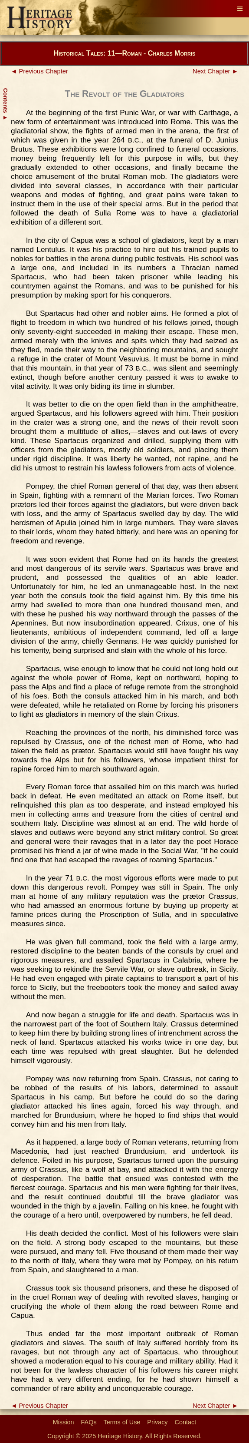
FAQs (89, 1422)
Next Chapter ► (215, 71)
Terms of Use (122, 1422)
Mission (63, 1422)
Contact (186, 1422)
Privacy (157, 1422)
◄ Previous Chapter (39, 71)
